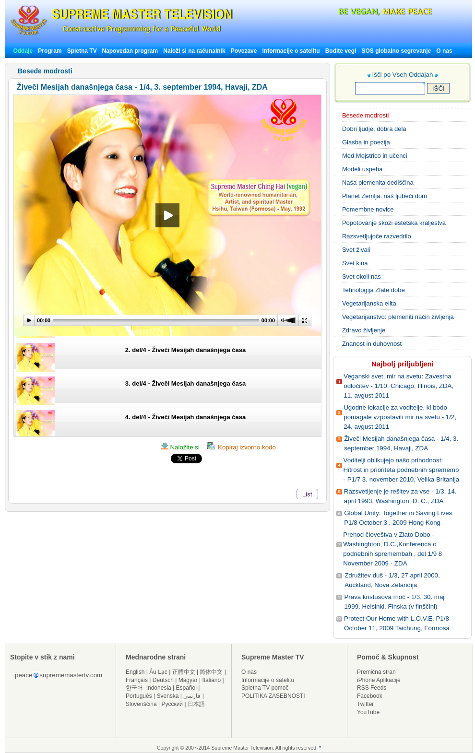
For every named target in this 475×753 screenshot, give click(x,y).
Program (49, 50)
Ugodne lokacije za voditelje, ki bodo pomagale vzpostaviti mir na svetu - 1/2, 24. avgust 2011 (400, 417)
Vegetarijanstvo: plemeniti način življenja (398, 316)
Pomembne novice (368, 209)
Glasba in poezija (366, 142)
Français (137, 680)
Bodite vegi (340, 50)
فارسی (192, 696)
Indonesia (158, 687)
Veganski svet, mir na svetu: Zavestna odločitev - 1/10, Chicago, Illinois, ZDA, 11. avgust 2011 (398, 386)
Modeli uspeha (362, 169)
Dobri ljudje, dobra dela (374, 128)
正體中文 (183, 672)
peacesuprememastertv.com (58, 675)
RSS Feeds (371, 687)
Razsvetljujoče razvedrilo (376, 236)
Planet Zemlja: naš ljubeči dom (384, 196)
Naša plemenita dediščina (378, 182)
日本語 (196, 704)
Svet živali (356, 249)
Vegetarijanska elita (369, 303)
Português (139, 696)
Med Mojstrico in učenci (374, 155)
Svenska (168, 696)
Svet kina (355, 263)
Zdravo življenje (363, 330)
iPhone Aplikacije (379, 680)
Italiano (211, 680)
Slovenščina (141, 704)
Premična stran (376, 672)
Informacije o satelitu (291, 50)
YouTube (368, 712)
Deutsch (163, 680)
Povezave (244, 50)
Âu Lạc (158, 672)
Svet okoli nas (361, 276)
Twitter (365, 704)
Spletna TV (82, 50)
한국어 (134, 687)
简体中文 (211, 672)
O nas (444, 50)
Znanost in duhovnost (372, 343)
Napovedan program (130, 50)
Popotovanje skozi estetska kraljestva (394, 222)
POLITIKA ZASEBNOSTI (273, 696)
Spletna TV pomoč (265, 687)
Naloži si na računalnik (194, 50)
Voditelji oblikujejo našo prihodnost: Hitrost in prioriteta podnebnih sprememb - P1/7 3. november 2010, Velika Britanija (402, 470)
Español (186, 687)
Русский (172, 704)
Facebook (369, 696)
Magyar (188, 680)
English (135, 672)
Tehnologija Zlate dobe (373, 290)
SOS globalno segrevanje (396, 50)
